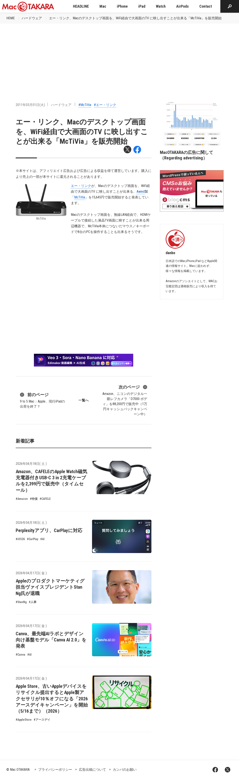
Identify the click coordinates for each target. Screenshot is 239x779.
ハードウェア (32, 18)
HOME (10, 18)
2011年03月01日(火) (30, 105)
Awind (141, 192)
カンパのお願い (125, 770)
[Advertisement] (119, 55)
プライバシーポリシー (55, 770)
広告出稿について (92, 770)
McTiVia (79, 197)
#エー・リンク (105, 105)
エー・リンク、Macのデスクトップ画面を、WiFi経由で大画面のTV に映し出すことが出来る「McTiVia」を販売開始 (135, 18)
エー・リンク (81, 186)
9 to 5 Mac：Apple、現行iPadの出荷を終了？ (42, 400)
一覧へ (83, 400)
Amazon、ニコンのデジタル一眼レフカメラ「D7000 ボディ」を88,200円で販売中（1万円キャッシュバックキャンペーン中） (124, 400)
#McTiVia (84, 105)
